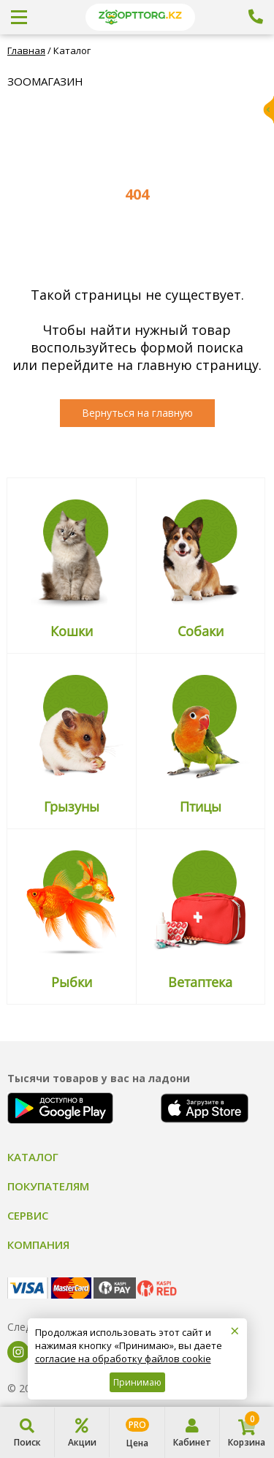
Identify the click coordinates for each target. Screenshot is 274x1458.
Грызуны (71, 806)
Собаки (201, 631)
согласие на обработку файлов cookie (123, 1358)
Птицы (200, 806)
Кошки (71, 631)
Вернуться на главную (137, 413)
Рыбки (71, 982)
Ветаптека (200, 982)
